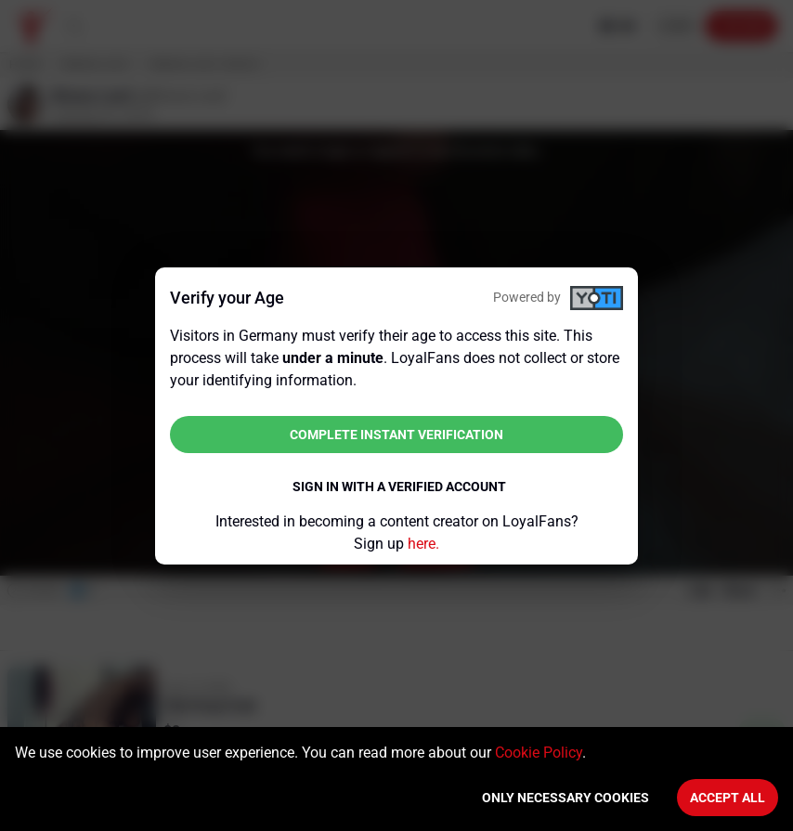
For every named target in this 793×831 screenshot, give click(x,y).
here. (423, 543)
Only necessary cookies (565, 797)
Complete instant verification (396, 434)
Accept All (727, 797)
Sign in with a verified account (399, 486)
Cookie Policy (538, 752)
